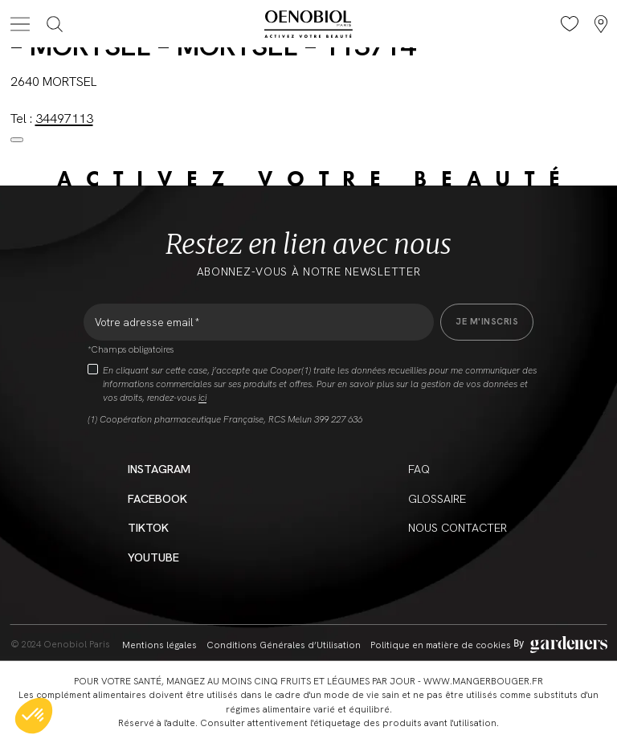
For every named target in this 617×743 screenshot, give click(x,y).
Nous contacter (457, 527)
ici (202, 397)
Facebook (157, 498)
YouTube (153, 557)
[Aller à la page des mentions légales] (560, 644)
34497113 (64, 118)
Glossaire (437, 498)
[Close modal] (16, 139)
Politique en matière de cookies (440, 645)
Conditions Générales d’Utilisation (283, 645)
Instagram (159, 468)
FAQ (419, 468)
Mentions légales (159, 645)
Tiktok (148, 527)
